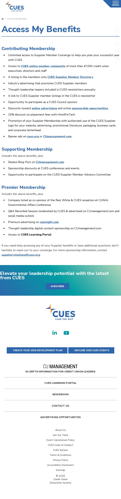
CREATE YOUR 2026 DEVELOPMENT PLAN (37, 350)
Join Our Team (60, 435)
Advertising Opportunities (60, 417)
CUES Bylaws (60, 450)
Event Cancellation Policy (60, 440)
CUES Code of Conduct (60, 445)
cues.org (33, 136)
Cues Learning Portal (60, 383)
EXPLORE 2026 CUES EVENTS (91, 350)
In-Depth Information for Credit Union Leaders (60, 368)
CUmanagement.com (57, 136)
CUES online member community (43, 66)
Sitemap (60, 470)
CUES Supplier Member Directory (70, 77)
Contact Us (60, 406)
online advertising (44, 108)
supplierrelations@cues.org (21, 255)
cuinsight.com (49, 222)
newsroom (60, 394)
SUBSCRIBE (57, 286)
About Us (60, 430)
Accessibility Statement (60, 465)
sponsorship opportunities (90, 108)
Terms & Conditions (60, 455)
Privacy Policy (60, 460)
